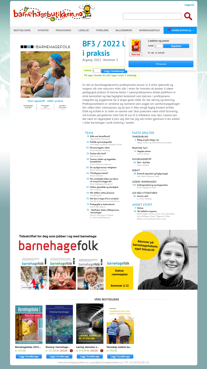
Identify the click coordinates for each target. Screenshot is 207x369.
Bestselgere (22, 30)
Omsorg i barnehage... (58, 347)
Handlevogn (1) (179, 30)
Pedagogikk (63, 30)
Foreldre (102, 30)
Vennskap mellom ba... (119, 347)
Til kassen (161, 64)
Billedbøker (124, 30)
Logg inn (189, 4)
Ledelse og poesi (158, 40)
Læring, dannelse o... (87, 347)
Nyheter (43, 30)
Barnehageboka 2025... (28, 347)
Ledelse (83, 30)
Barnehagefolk (149, 30)
